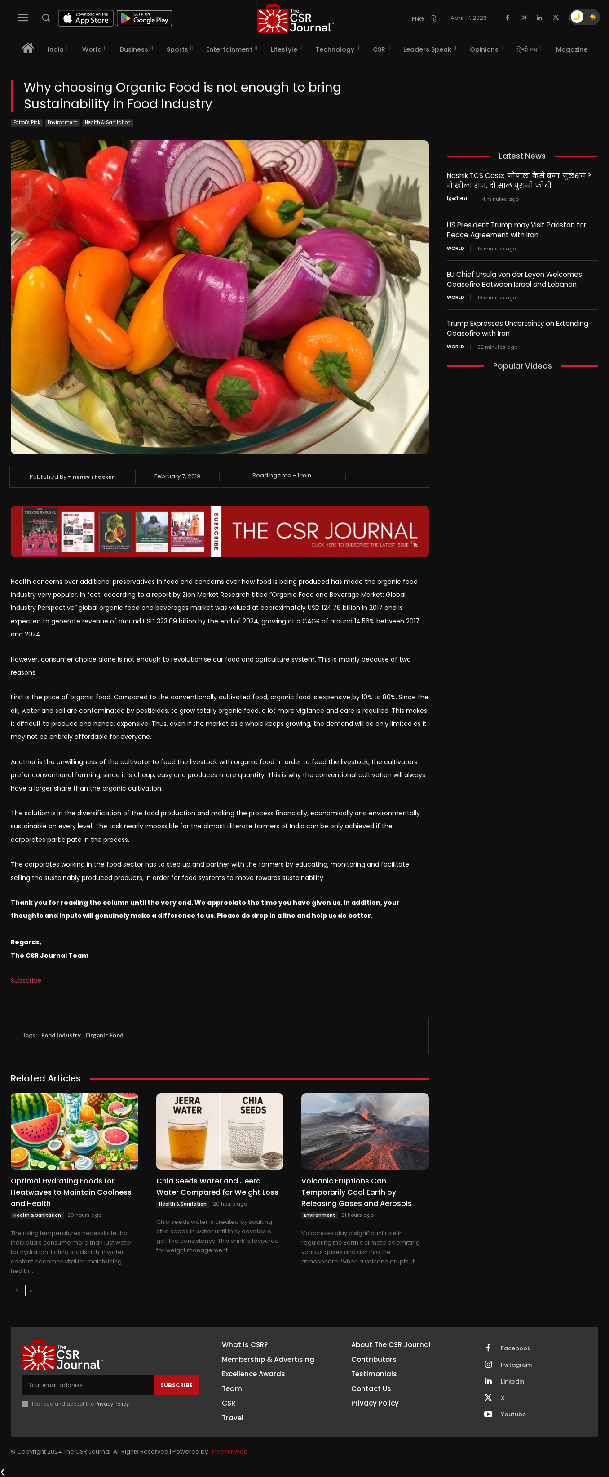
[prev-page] (16, 1290)
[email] (88, 1385)
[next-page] (30, 1290)
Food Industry (61, 1035)
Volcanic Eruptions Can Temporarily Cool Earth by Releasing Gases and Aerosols (356, 1192)
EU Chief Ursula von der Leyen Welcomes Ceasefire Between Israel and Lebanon (514, 277)
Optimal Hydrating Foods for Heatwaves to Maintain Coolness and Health (71, 1192)
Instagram (516, 1365)
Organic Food (104, 1035)
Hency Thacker (93, 476)
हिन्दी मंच (457, 198)
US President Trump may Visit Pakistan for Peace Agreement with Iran (516, 228)
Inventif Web (230, 1451)
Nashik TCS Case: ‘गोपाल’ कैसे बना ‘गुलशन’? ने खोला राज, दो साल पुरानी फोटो (519, 180)
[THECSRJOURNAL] (295, 18)
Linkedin (512, 1382)
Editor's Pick (27, 123)
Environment (62, 123)
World (455, 247)
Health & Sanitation (107, 123)
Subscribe (26, 980)
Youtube (513, 1415)
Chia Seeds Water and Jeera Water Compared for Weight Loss (217, 1186)
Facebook (515, 1348)
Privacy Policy (112, 1403)
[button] (46, 17)
